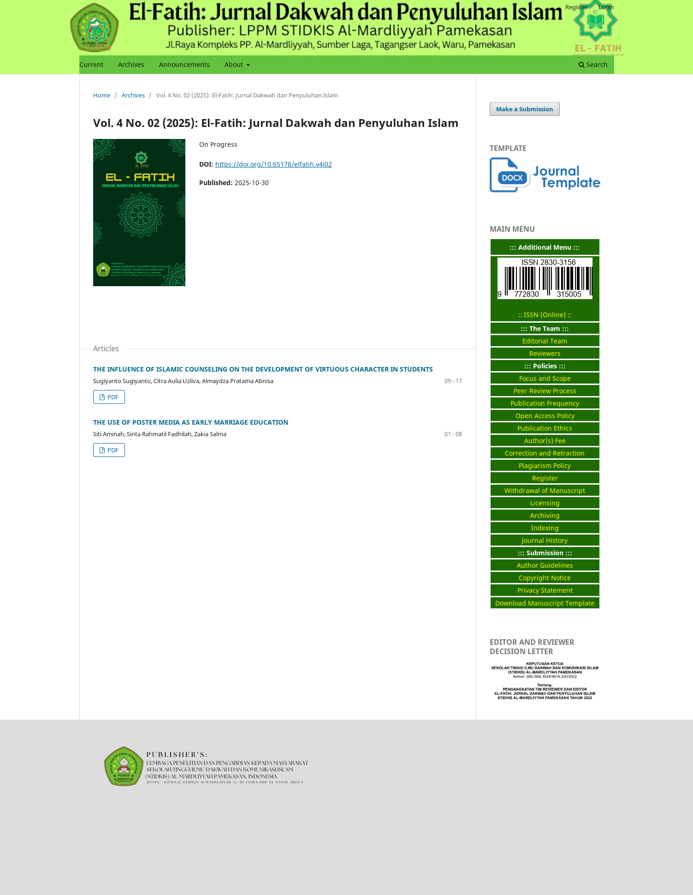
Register (576, 7)
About (235, 64)
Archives (131, 64)
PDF (112, 397)
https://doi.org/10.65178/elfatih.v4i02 (273, 164)
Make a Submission (524, 109)
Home (101, 95)
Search (593, 64)
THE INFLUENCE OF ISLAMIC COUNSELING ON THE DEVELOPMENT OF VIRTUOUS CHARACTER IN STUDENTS (263, 369)
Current (91, 64)
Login (606, 7)
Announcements (184, 64)
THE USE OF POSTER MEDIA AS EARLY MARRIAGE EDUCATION (190, 422)
